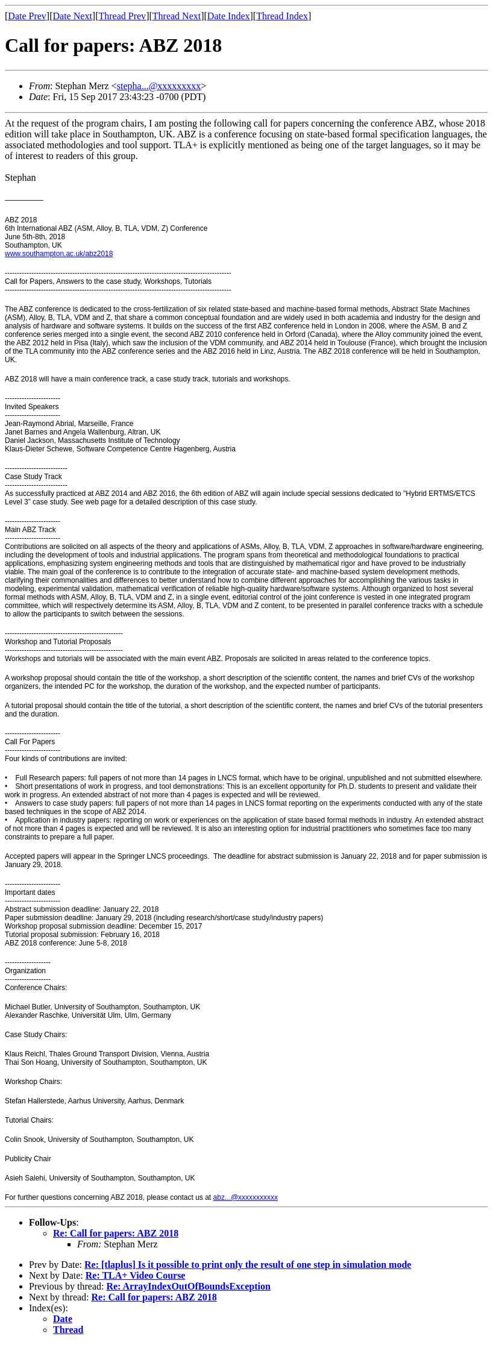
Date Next (72, 16)
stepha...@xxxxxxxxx (159, 86)
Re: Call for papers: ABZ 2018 (115, 1233)
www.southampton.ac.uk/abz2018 (59, 253)
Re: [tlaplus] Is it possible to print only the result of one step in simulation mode (247, 1264)
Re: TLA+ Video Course (136, 1275)
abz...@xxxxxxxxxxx (245, 1197)
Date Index (228, 16)
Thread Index (282, 16)
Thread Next (176, 16)
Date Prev (27, 16)
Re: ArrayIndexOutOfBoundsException (188, 1286)
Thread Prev (122, 16)
